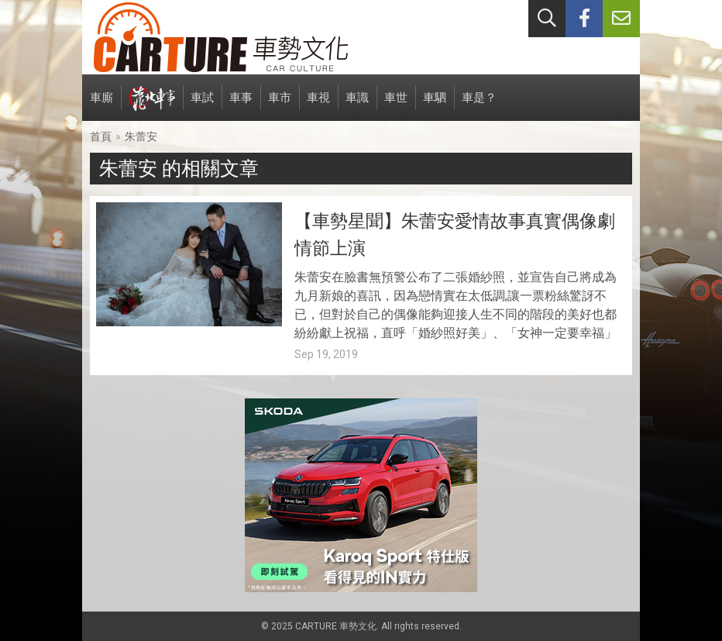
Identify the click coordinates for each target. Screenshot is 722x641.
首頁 (101, 136)
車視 (318, 106)
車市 (279, 106)
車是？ (479, 106)
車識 (357, 106)
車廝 (101, 106)
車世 (395, 106)
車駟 (434, 106)
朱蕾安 (141, 136)
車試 (202, 106)
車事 (241, 106)
